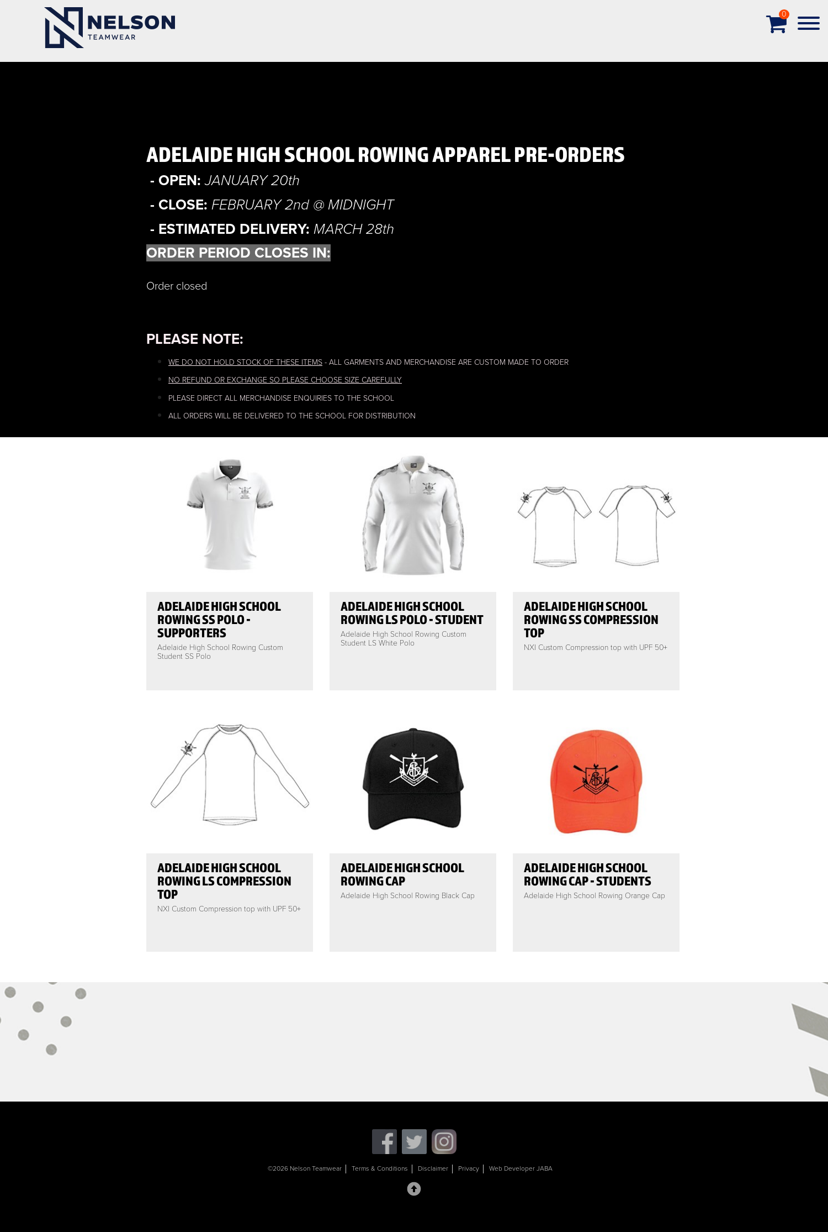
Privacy (468, 1168)
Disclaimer (433, 1168)
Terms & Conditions (380, 1168)
